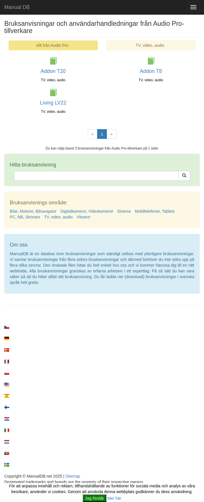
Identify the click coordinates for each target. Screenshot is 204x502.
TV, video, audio (150, 45)
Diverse (124, 211)
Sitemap (72, 476)
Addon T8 (151, 71)
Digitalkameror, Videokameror (86, 211)
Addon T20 (53, 71)
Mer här (114, 498)
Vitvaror (83, 217)
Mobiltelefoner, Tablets (155, 211)
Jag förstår (94, 498)
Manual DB (17, 7)
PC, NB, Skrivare (25, 217)
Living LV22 (53, 103)
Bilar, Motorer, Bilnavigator (33, 211)
